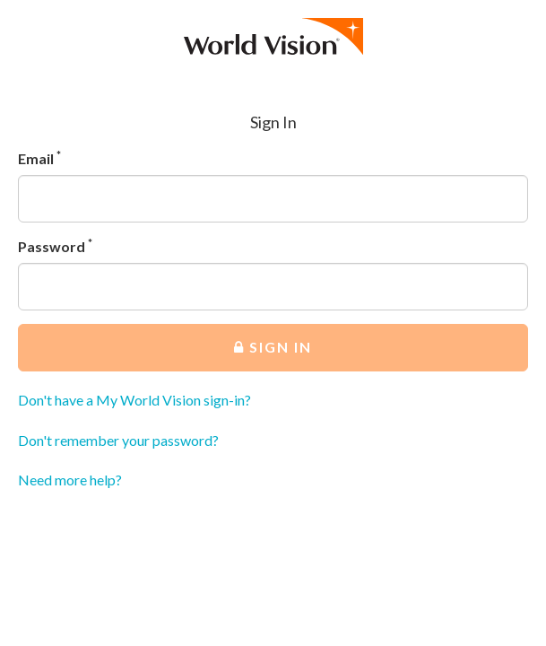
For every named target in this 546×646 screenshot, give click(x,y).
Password (55, 245)
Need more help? (70, 479)
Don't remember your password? (118, 440)
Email (39, 157)
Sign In (273, 346)
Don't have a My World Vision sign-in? (134, 399)
